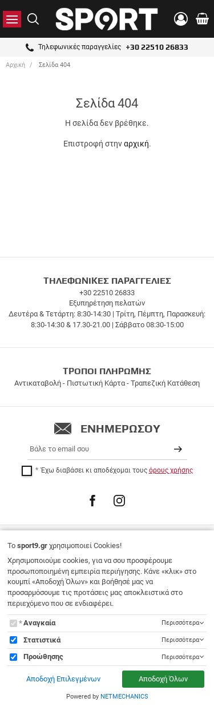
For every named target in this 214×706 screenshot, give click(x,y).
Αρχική (15, 65)
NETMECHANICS (124, 696)
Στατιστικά (41, 640)
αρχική (136, 143)
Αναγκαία (39, 622)
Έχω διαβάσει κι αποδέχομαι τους (117, 470)
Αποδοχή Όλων (163, 679)
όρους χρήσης (171, 470)
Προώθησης (43, 656)
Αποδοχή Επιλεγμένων (63, 679)
